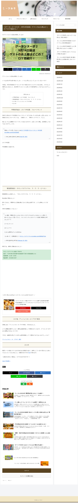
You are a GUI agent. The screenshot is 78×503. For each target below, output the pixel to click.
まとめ (14, 103)
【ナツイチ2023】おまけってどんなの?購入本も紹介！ (66, 53)
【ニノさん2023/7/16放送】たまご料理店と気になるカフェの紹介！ (66, 47)
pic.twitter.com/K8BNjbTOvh (38, 236)
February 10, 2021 (22, 240)
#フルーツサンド (33, 130)
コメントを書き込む (26, 476)
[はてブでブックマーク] (27, 69)
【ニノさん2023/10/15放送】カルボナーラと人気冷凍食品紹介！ (66, 42)
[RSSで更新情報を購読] (28, 384)
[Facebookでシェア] (18, 69)
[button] (43, 69)
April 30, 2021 (23, 137)
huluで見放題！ (6, 361)
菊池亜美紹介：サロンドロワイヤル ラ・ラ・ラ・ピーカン (27, 99)
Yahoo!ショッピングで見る (21, 311)
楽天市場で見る (21, 308)
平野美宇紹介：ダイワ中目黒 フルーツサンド (24, 97)
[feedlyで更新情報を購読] (25, 384)
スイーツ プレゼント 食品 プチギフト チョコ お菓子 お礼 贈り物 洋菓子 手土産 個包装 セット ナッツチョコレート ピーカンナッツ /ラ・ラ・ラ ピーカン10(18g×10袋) (32, 302)
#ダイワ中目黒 (24, 130)
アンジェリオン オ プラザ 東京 (11, 339)
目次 (25, 94)
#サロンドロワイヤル (25, 236)
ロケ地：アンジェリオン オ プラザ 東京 (22, 101)
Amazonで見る (33, 308)
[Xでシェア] (10, 69)
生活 (4, 366)
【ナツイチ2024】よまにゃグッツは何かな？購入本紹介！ (66, 36)
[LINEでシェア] (35, 69)
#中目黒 (40, 130)
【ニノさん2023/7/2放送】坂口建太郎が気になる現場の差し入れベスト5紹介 (66, 59)
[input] (65, 25)
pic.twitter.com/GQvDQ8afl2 (11, 132)
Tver (29, 352)
